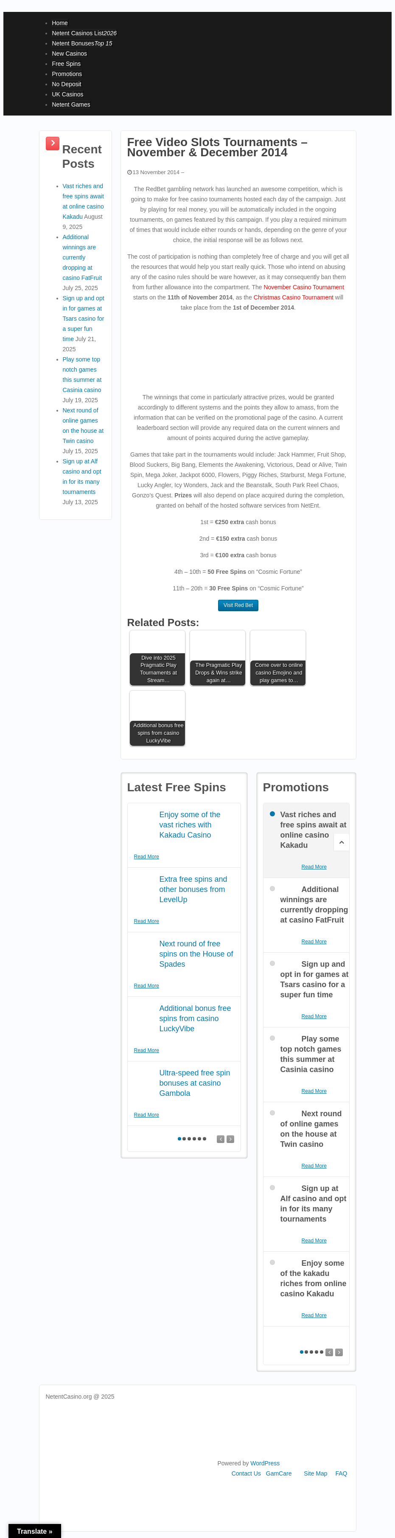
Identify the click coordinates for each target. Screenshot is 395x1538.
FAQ (341, 1473)
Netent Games (71, 104)
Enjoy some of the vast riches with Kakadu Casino (190, 824)
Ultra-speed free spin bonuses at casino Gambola (195, 1083)
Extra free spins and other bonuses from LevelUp (193, 889)
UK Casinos (68, 94)
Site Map (315, 1473)
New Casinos (69, 53)
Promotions (67, 74)
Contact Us (246, 1473)
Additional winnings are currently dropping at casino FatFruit (82, 257)
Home (60, 23)
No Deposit (66, 84)
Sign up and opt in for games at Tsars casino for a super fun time (83, 318)
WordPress (265, 1463)
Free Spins (66, 63)
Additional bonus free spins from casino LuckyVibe (195, 1018)
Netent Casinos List (84, 33)
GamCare (279, 1473)
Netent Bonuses (82, 43)
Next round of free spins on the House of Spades (196, 954)
